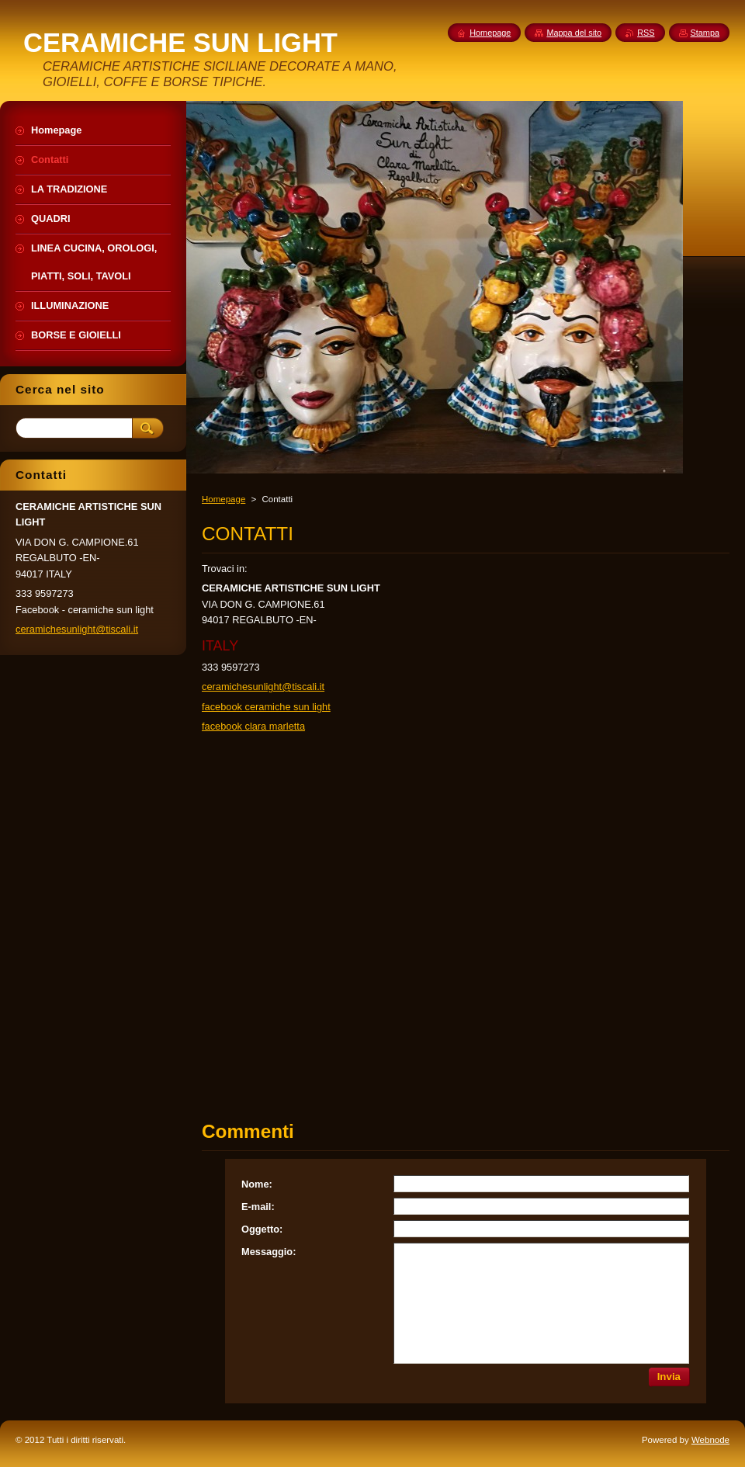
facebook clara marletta (253, 726)
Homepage (223, 499)
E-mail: (258, 1206)
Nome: (256, 1184)
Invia (669, 1376)
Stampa (705, 32)
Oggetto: (261, 1229)
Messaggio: (268, 1251)
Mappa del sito (573, 32)
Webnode (710, 1439)
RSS (645, 32)
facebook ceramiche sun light (266, 707)
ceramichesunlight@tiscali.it (263, 686)
